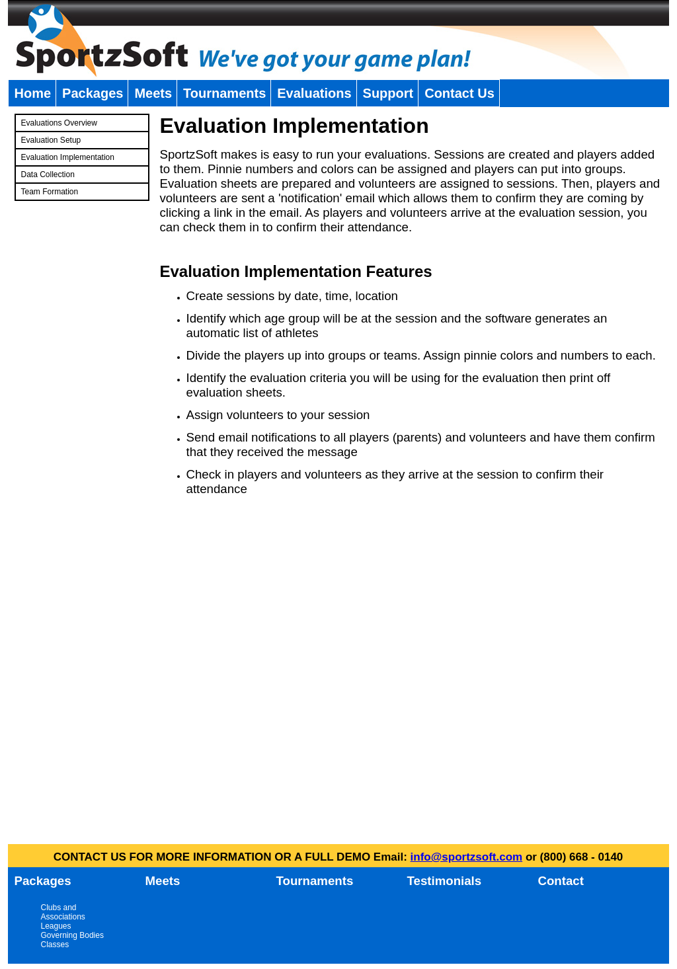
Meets (153, 93)
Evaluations (314, 93)
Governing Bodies (72, 935)
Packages (92, 93)
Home (33, 93)
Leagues (56, 926)
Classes (55, 944)
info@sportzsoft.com (467, 857)
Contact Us (459, 93)
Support (388, 93)
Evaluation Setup (51, 140)
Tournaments (224, 93)
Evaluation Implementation (67, 157)
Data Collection (48, 174)
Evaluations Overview (59, 123)
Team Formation (50, 191)
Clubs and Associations (63, 912)
